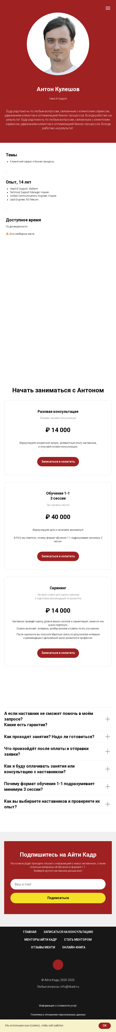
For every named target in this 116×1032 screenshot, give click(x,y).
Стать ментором (78, 939)
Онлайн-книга (73, 947)
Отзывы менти (43, 947)
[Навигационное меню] (108, 8)
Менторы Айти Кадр (40, 939)
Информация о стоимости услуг (58, 1005)
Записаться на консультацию (68, 932)
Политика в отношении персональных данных (58, 1014)
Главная (29, 932)
